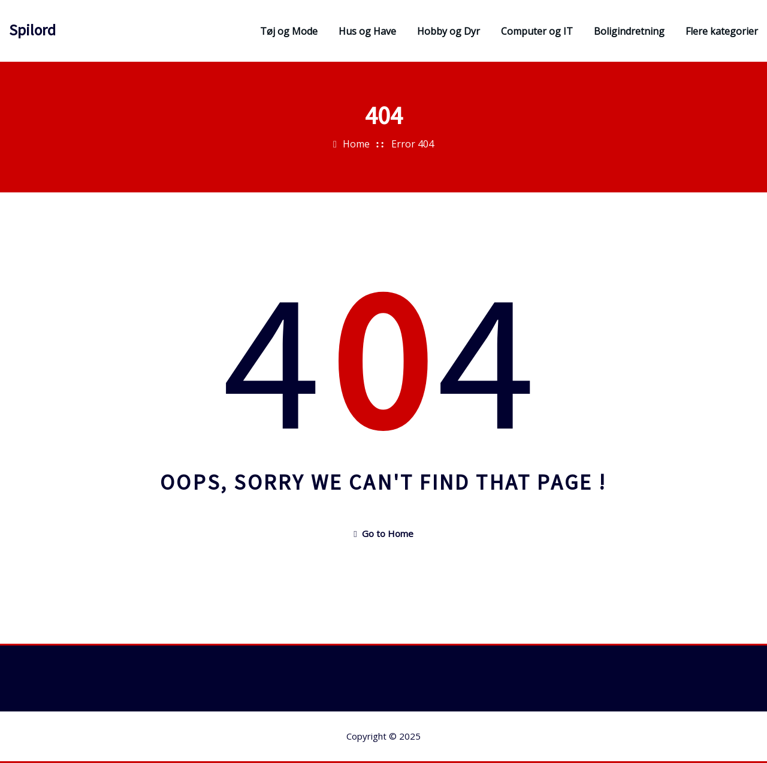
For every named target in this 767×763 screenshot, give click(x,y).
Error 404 (412, 143)
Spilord (32, 30)
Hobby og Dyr (448, 31)
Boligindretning (629, 31)
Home (356, 143)
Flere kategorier (722, 31)
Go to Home (383, 533)
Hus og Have (367, 31)
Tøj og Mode (289, 31)
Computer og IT (537, 31)
